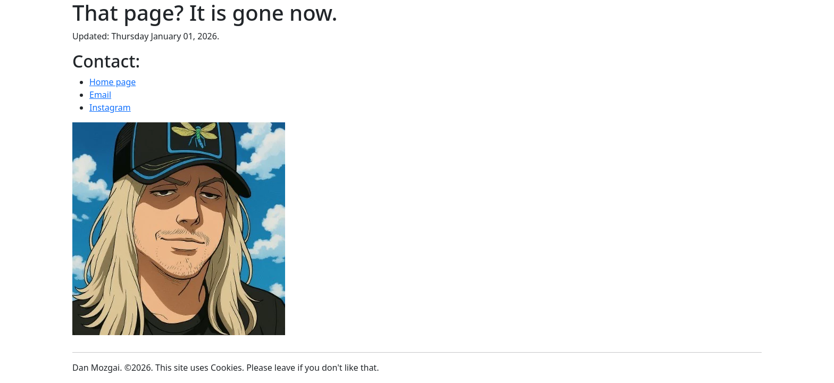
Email (100, 95)
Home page (112, 82)
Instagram (110, 107)
